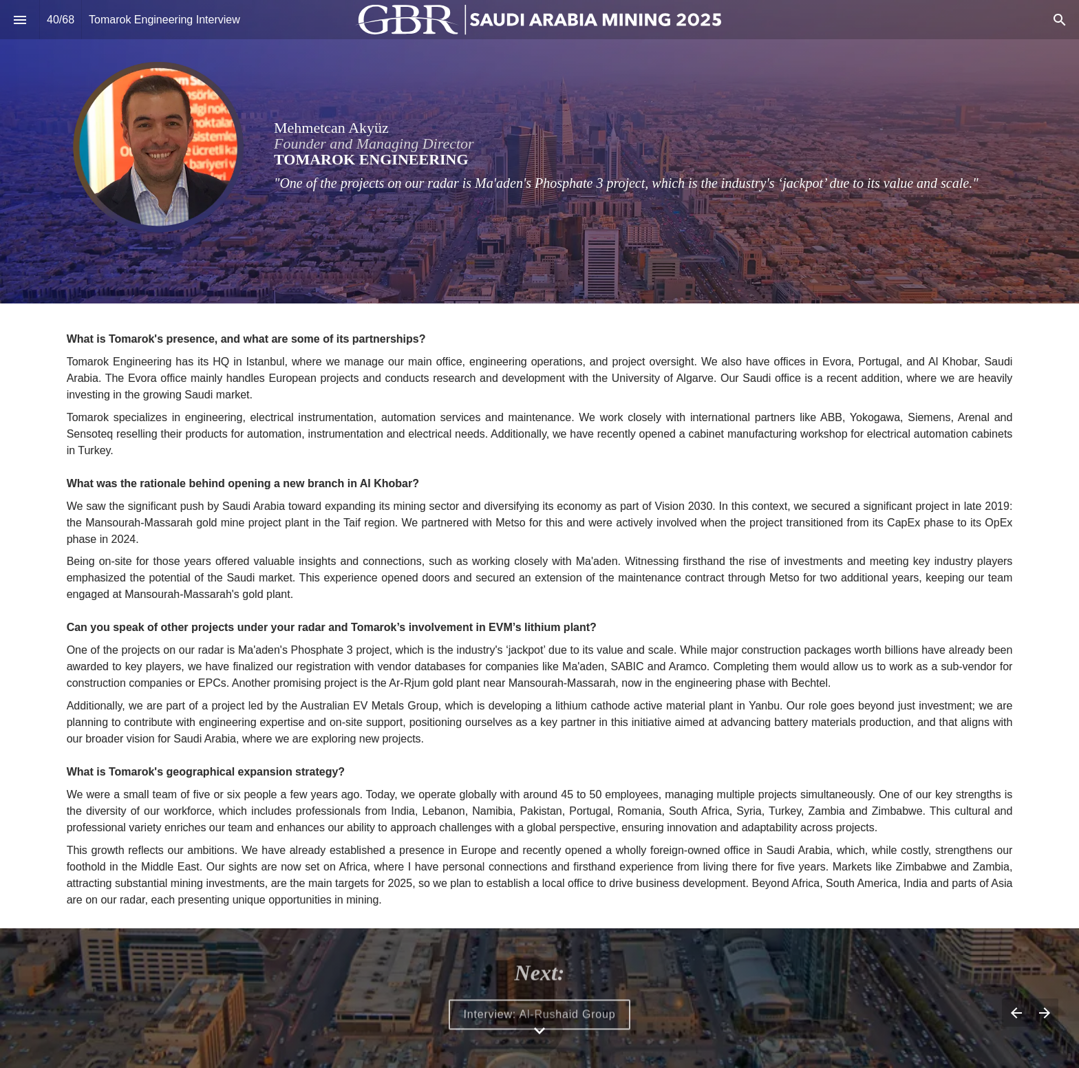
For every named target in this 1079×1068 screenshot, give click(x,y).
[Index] (19, 19)
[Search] (1059, 19)
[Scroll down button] (539, 1030)
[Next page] (1044, 1012)
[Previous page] (1016, 1012)
